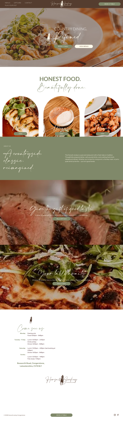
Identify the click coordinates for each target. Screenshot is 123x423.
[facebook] (118, 415)
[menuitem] (8, 2)
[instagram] (114, 415)
